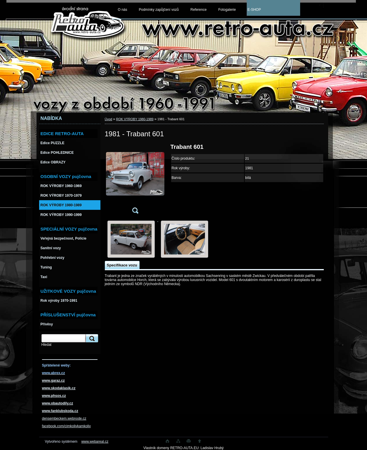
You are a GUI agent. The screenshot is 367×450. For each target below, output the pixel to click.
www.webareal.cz (94, 441)
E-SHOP (254, 10)
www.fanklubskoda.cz (60, 411)
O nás (122, 10)
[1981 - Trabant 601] (135, 180)
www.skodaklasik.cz (59, 388)
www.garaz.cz (53, 381)
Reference (198, 10)
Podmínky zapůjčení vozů (159, 10)
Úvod (108, 119)
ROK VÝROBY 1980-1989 (135, 119)
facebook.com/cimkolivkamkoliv (66, 426)
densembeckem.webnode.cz (64, 418)
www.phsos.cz (54, 396)
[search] (91, 338)
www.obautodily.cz (57, 403)
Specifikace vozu (122, 265)
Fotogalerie (227, 10)
